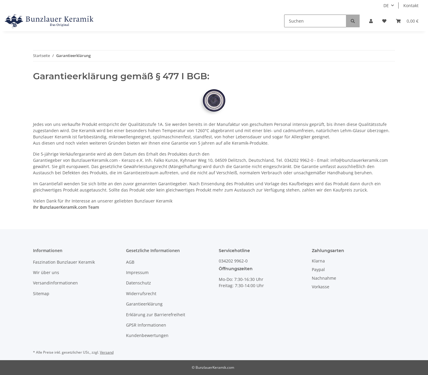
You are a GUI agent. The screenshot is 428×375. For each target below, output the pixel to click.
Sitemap (41, 293)
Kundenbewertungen (147, 335)
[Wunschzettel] (384, 21)
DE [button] (386, 5)
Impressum (137, 272)
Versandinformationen (55, 283)
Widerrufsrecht (141, 293)
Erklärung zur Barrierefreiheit (155, 314)
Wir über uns (46, 272)
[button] (370, 21)
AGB (130, 262)
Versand (107, 352)
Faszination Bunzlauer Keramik (64, 262)
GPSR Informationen (146, 325)
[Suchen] (315, 21)
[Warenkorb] (407, 21)
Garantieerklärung (144, 304)
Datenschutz (138, 283)
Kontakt (410, 5)
